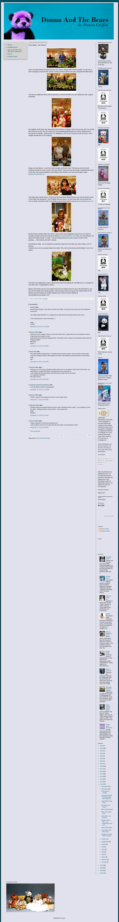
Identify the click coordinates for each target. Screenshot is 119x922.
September (105, 841)
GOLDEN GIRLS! (108, 557)
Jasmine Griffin (105, 531)
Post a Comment (35, 431)
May (103, 852)
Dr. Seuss (100, 464)
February (104, 859)
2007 (101, 873)
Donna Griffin (34, 332)
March (104, 857)
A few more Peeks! (106, 827)
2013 (101, 779)
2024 (101, 751)
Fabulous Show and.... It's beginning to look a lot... (106, 822)
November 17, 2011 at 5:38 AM (39, 399)
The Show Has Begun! (105, 806)
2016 (101, 771)
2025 (101, 748)
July (103, 846)
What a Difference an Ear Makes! (109, 634)
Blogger (63, 918)
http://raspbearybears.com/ (67, 236)
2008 (101, 870)
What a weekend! (108, 670)
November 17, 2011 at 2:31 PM (39, 415)
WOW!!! (108, 614)
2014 (101, 776)
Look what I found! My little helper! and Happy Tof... (106, 797)
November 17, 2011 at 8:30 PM (39, 427)
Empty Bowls (107, 652)
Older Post (91, 435)
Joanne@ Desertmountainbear (39, 385)
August (104, 844)
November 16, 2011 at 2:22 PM (39, 346)
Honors (10, 54)
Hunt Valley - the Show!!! (106, 816)
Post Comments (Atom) (43, 438)
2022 (101, 756)
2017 (101, 768)
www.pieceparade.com (37, 174)
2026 (101, 745)
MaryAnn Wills (34, 405)
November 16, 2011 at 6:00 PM (39, 379)
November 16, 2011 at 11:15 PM (39, 389)
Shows (10, 45)
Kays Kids (33, 351)
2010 (101, 865)
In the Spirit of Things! (105, 792)
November (105, 789)
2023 (101, 753)
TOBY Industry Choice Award (108, 707)
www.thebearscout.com (85, 201)
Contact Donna (12, 56)
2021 (101, 758)
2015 (101, 774)
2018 (101, 766)
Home (61, 435)
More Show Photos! (107, 809)
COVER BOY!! (108, 577)
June (103, 849)
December (105, 786)
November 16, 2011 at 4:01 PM (39, 361)
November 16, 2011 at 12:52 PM (39, 326)
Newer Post (32, 435)
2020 (101, 761)
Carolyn (32, 307)
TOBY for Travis (108, 596)
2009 (101, 868)
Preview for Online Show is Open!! (106, 835)
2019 (101, 763)
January (104, 862)
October (104, 839)
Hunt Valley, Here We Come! (106, 830)
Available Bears (13, 47)
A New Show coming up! (109, 726)
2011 (101, 784)
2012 (101, 781)
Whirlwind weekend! (108, 687)
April (103, 854)
